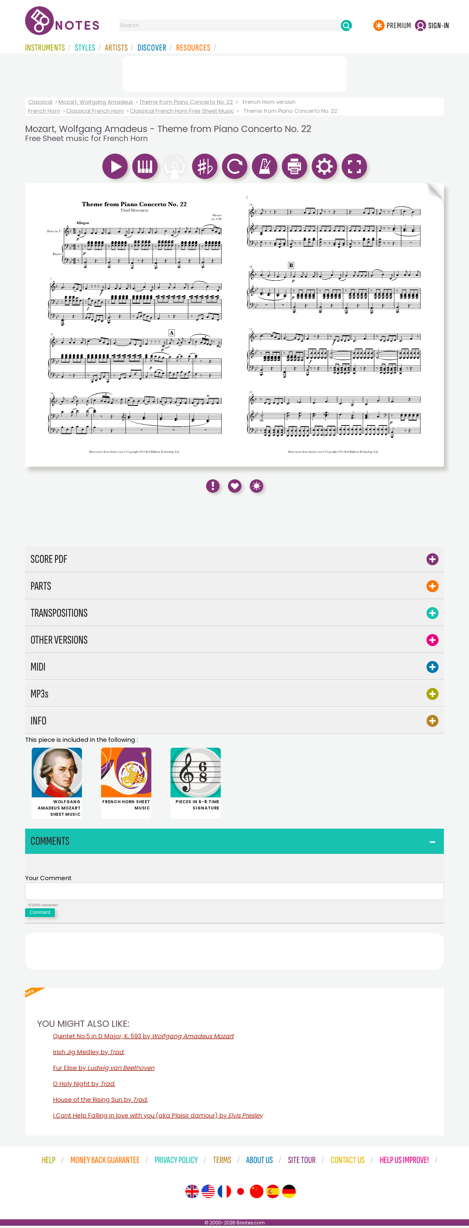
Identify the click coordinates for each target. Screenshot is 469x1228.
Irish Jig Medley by (88, 1054)
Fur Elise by (103, 1070)
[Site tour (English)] (192, 1193)
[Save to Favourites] (234, 486)
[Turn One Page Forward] (434, 325)
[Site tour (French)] (224, 1193)
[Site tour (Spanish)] (272, 1193)
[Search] (346, 25)
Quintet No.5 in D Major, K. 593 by (143, 1038)
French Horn (44, 111)
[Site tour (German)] (288, 1193)
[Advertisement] (234, 72)
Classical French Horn (95, 111)
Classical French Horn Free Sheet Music (182, 111)
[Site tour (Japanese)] (240, 1193)
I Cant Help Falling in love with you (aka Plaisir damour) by (158, 1118)
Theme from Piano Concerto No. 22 (186, 102)
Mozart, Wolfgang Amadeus (95, 102)
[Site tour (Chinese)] (256, 1193)
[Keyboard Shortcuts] (256, 486)
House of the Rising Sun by (100, 1102)
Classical (40, 102)
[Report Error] (213, 486)
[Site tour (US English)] (208, 1193)
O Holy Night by (84, 1086)
